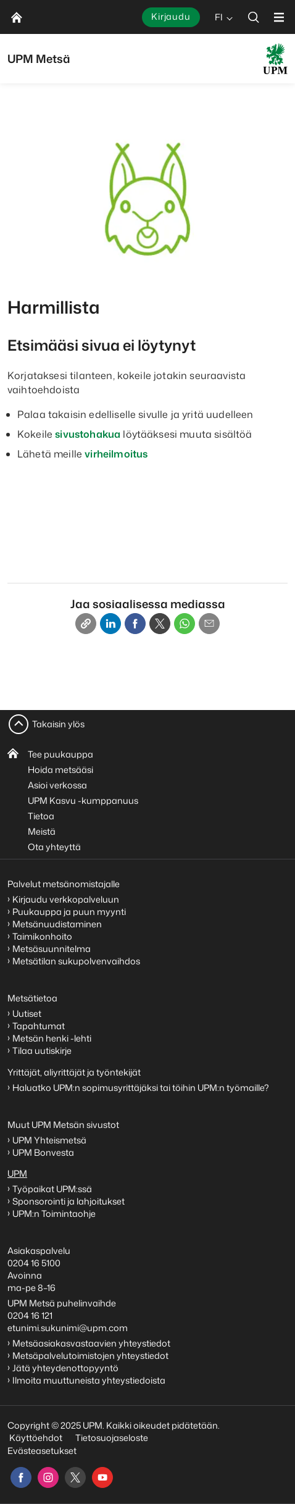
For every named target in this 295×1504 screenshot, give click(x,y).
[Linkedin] (110, 623)
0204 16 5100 (33, 1262)
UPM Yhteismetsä (49, 1140)
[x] (75, 1477)
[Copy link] (85, 623)
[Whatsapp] (184, 623)
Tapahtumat (38, 1025)
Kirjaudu (171, 16)
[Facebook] (135, 623)
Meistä (42, 831)
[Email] (209, 623)
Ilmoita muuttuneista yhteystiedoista (88, 1380)
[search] (253, 17)
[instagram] (48, 1477)
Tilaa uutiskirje (42, 1050)
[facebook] (20, 1477)
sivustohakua (87, 434)
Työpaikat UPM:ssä (52, 1188)
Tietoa (41, 815)
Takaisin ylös (58, 723)
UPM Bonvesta (44, 1152)
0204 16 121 (29, 1315)
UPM (17, 1173)
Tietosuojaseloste (110, 1437)
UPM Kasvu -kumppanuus (83, 800)
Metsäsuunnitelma (51, 948)
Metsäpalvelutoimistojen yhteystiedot (90, 1355)
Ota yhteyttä (54, 846)
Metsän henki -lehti (51, 1038)
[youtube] (102, 1477)
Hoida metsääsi (60, 769)
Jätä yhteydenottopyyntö (65, 1367)
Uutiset (26, 1013)
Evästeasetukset (42, 1450)
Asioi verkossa (57, 785)
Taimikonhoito (42, 936)
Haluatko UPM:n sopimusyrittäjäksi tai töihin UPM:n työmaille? (140, 1087)
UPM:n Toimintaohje (54, 1213)
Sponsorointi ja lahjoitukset (69, 1201)
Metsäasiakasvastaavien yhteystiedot (91, 1343)
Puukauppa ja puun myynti (69, 911)
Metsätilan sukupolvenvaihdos (76, 961)
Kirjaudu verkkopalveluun (65, 899)
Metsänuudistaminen (57, 923)
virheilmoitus (116, 454)
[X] (159, 623)
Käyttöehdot (35, 1437)
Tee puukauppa (60, 754)
